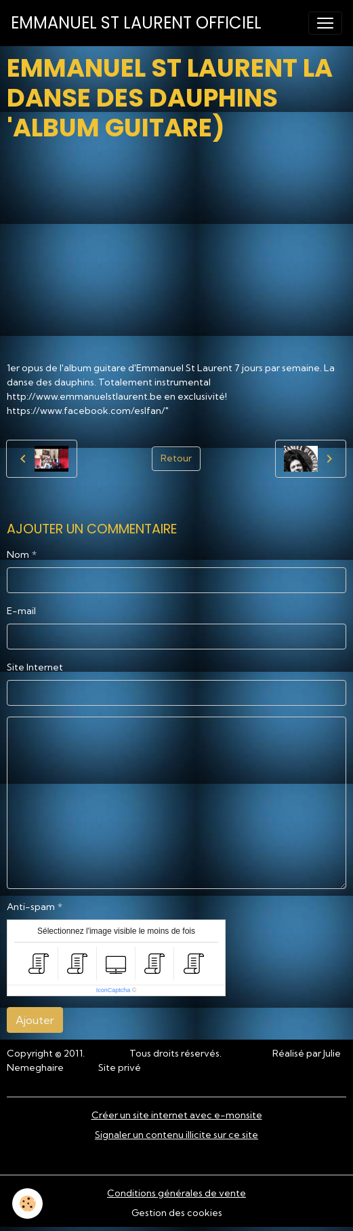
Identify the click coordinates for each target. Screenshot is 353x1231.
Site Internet (35, 667)
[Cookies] (27, 1203)
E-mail (21, 611)
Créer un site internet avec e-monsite (176, 1115)
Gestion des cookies (176, 1213)
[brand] (136, 23)
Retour (176, 458)
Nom (18, 554)
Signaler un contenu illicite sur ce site (176, 1135)
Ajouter (35, 1020)
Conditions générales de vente (176, 1193)
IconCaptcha (113, 990)
